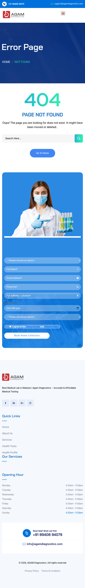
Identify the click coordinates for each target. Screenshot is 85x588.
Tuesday (6, 490)
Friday (5, 503)
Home (6, 62)
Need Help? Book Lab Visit (45, 531)
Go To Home (42, 153)
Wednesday (8, 494)
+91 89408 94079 (16, 4)
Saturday (6, 508)
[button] (63, 13)
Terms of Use (33, 326)
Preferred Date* (11, 303)
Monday (6, 485)
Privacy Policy (52, 326)
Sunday (6, 512)
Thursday (7, 499)
